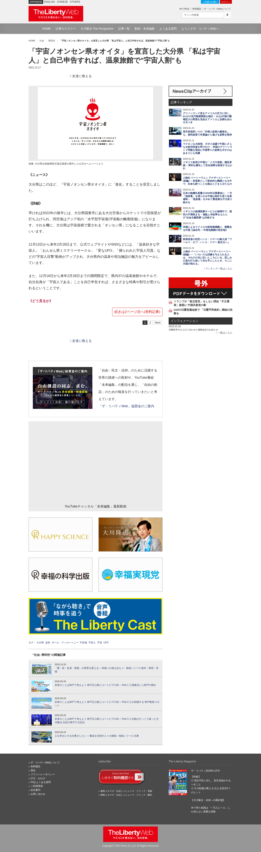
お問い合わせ (38, 794)
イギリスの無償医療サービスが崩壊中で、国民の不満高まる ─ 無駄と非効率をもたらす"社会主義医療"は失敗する (207, 214)
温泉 (47, 642)
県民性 (51, 40)
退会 (33, 770)
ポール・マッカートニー (65, 642)
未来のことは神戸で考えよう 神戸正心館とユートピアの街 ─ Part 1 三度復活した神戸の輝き (105, 685)
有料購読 (196, 9)
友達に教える (81, 76)
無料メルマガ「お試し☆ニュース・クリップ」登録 (126, 791)
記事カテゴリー (66, 28)
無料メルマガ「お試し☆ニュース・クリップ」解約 (126, 795)
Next (158, 322)
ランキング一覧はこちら (218, 268)
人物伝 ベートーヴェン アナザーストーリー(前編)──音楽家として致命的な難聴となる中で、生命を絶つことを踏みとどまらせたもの (207, 181)
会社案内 (35, 790)
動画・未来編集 (145, 28)
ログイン (225, 2)
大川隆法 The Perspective (97, 28)
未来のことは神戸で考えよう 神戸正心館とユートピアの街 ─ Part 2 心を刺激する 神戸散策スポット (107, 704)
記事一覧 (124, 28)
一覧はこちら (224, 332)
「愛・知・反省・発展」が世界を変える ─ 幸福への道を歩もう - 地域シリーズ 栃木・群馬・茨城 (106, 670)
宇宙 (99, 642)
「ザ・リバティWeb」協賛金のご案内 (126, 406)
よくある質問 (168, 28)
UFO (105, 642)
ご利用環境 (37, 786)
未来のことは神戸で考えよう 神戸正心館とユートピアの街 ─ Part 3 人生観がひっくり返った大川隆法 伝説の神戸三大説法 (107, 720)
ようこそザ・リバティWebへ (200, 28)
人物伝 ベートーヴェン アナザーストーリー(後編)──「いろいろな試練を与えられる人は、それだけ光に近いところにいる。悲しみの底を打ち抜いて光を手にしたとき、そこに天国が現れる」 (207, 257)
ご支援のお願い (210, 2)
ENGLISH (49, 1)
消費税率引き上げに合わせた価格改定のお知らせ (193, 329)
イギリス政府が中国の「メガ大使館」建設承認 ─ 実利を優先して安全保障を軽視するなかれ (207, 165)
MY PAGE (184, 9)
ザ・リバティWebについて (217, 9)
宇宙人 (92, 642)
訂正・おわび (38, 778)
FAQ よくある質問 (41, 782)
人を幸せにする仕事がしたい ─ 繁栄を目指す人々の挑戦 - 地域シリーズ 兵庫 (97, 735)
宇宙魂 (83, 642)
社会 (42, 40)
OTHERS (75, 1)
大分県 (40, 642)
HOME (46, 28)
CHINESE (62, 1)
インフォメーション (184, 321)
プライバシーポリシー (43, 774)
